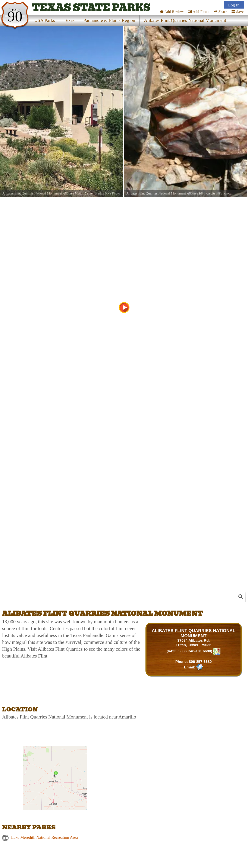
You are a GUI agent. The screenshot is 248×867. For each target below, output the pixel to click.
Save (238, 11)
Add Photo (198, 11)
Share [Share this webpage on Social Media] (220, 11)
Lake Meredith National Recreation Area (44, 837)
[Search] (208, 596)
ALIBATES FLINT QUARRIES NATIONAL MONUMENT (193, 633)
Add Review (172, 11)
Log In (233, 5)
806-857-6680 (200, 661)
